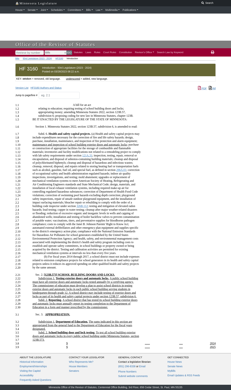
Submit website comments (133, 376)
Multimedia (111, 9)
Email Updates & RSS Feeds (183, 375)
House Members (78, 366)
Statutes (78, 52)
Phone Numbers (127, 371)
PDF (202, 88)
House (19, 9)
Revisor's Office (143, 52)
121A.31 (87, 155)
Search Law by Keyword (170, 52)
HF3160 (59, 58)
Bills (88, 9)
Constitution (125, 52)
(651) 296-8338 (127, 366)
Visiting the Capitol (30, 370)
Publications (129, 9)
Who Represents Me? (81, 361)
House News (174, 361)
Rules (97, 52)
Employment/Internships (33, 366)
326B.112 (82, 206)
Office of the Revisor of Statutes (55, 44)
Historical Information (31, 361)
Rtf (212, 88)
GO (69, 52)
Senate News (174, 366)
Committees (74, 9)
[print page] (213, 52)
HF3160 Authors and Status (46, 87)
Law (98, 9)
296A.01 (121, 169)
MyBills (171, 370)
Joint (43, 9)
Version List (21, 87)
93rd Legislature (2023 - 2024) (37, 58)
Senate (32, 9)
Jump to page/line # (26, 95)
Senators (74, 370)
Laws (88, 52)
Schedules (57, 9)
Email (142, 366)
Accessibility (26, 375)
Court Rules (109, 52)
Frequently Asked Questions (35, 379)
